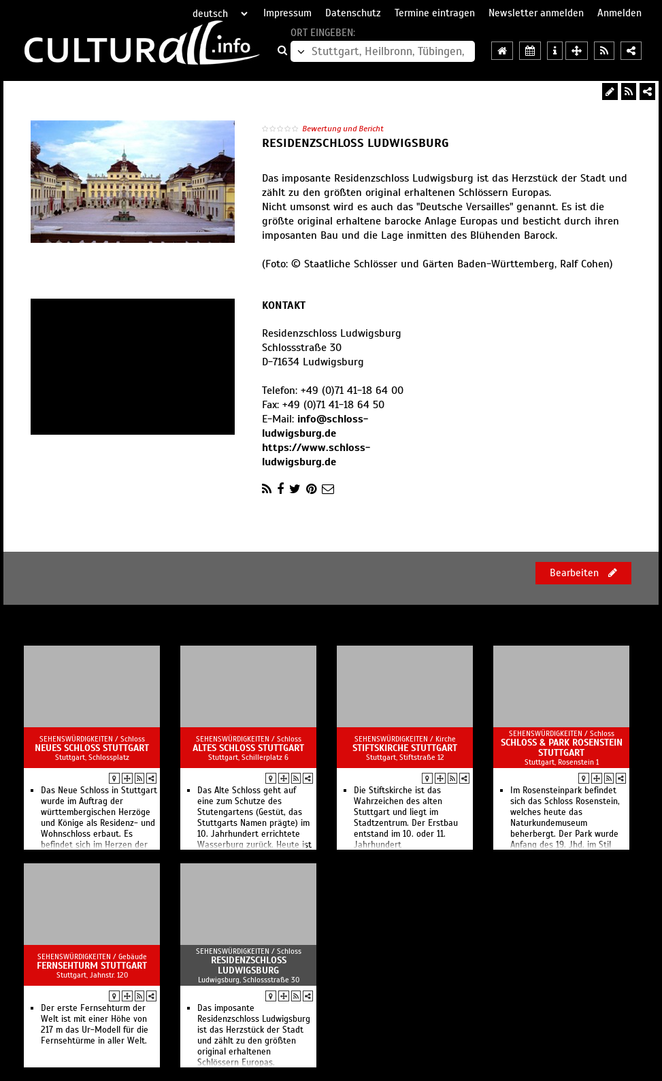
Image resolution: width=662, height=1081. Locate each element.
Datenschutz (353, 13)
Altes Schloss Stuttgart (248, 748)
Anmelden (619, 13)
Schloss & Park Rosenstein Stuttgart (562, 747)
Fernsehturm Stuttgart (92, 966)
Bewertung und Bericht (343, 128)
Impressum (287, 13)
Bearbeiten (583, 573)
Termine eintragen (435, 13)
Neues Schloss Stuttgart (92, 748)
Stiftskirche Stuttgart (404, 748)
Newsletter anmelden (536, 13)
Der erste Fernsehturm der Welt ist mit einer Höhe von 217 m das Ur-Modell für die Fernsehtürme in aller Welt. (94, 1024)
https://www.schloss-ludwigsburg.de (316, 455)
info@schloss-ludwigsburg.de (315, 426)
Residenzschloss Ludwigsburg (248, 965)
